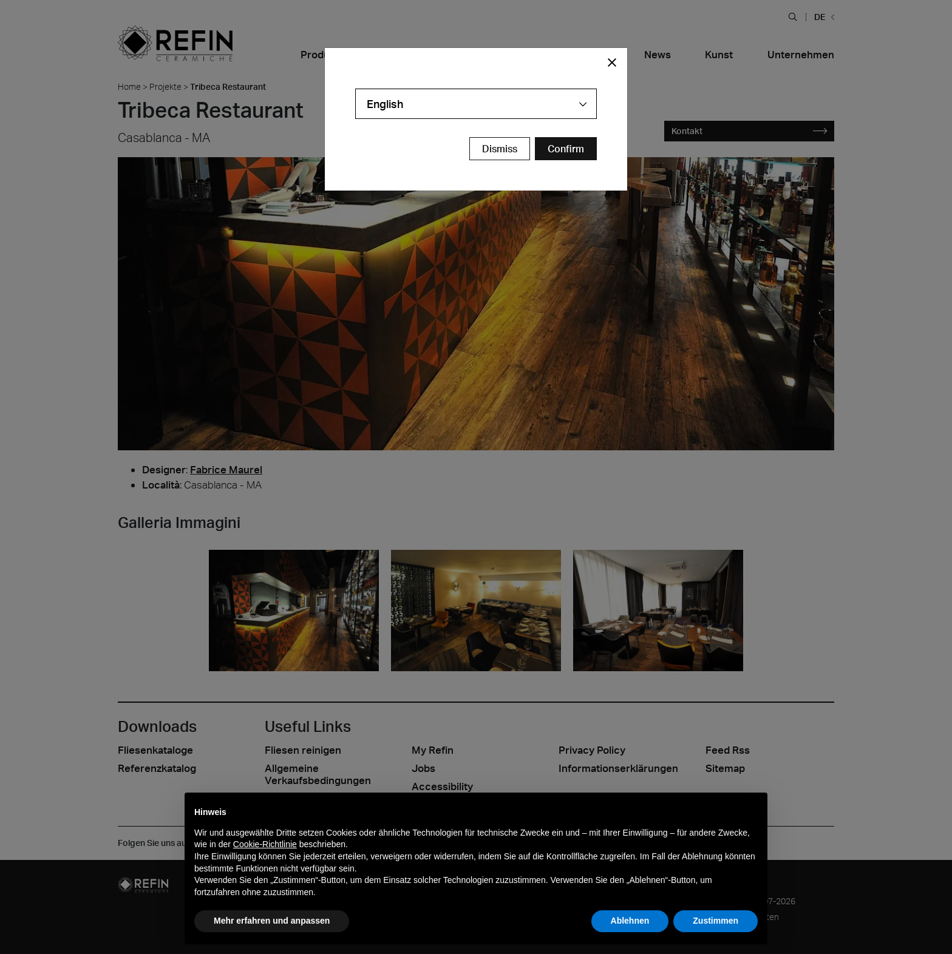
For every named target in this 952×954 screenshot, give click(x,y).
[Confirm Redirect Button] (566, 148)
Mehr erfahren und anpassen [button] (272, 920)
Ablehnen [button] (630, 920)
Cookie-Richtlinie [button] (265, 844)
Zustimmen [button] (715, 920)
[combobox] (476, 104)
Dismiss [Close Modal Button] (499, 149)
